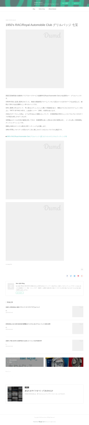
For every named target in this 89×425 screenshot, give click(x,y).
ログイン (76, 3)
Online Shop (42, 9)
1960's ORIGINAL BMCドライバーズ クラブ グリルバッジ (23, 307)
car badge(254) (9, 264)
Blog (34, 9)
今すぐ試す (65, 3)
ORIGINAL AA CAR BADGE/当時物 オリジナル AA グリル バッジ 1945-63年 (28, 324)
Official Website (52, 9)
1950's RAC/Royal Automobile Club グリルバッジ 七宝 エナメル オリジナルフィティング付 (37, 136)
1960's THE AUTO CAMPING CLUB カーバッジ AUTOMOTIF (24, 341)
